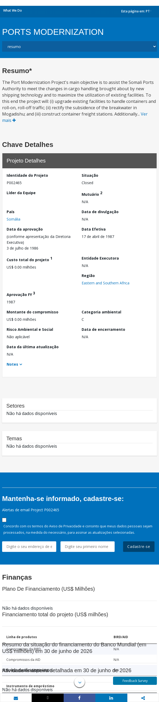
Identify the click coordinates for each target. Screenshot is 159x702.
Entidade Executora (100, 258)
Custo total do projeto (29, 259)
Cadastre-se (138, 546)
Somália (13, 219)
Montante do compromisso (32, 311)
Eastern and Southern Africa (105, 282)
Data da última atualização (33, 346)
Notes (12, 364)
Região (88, 275)
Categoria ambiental (101, 311)
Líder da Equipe (21, 192)
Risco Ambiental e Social (30, 329)
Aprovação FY (21, 293)
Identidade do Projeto (27, 175)
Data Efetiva (94, 229)
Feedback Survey (135, 681)
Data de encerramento (103, 329)
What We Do (12, 10)
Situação (90, 175)
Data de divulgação (100, 211)
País (11, 211)
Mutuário (92, 193)
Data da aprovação (25, 229)
